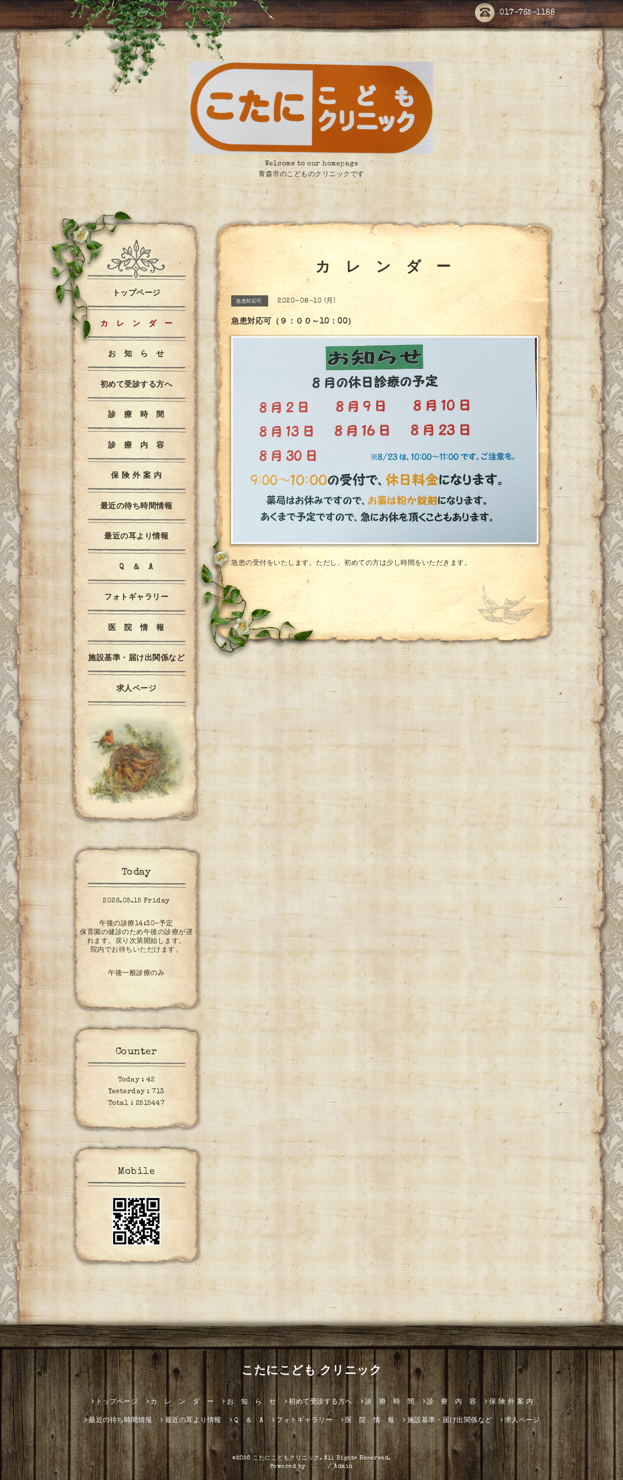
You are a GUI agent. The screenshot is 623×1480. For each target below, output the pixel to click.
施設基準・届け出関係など (136, 659)
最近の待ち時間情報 (136, 507)
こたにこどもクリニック (286, 1459)
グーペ (317, 1467)
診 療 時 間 (136, 415)
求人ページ (136, 689)
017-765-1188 (515, 13)
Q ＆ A (136, 568)
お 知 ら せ (136, 355)
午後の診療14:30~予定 (136, 923)
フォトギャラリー (136, 598)
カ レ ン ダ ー (136, 324)
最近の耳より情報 (136, 537)
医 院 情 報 (136, 628)
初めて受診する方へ (136, 385)
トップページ (136, 294)
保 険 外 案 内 (136, 476)
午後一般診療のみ (136, 973)
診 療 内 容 (136, 446)
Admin (343, 1467)
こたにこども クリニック (311, 1371)
